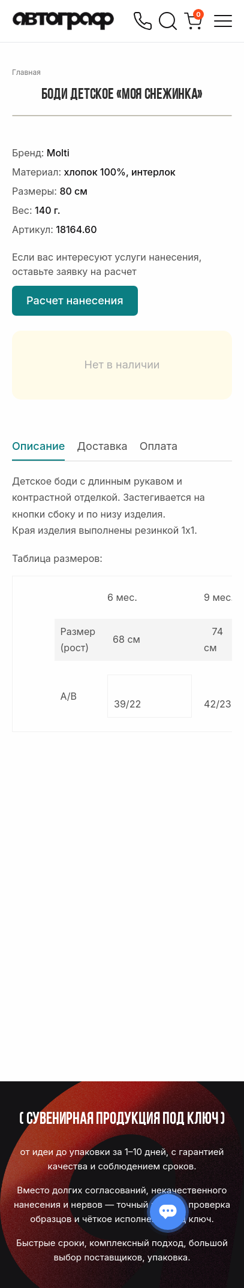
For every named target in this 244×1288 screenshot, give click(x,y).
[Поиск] (168, 21)
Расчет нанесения (74, 300)
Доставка (102, 446)
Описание (38, 446)
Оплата (158, 446)
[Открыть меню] (223, 21)
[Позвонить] (143, 21)
